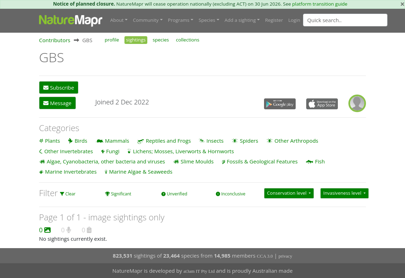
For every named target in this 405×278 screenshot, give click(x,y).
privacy (285, 256)
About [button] (117, 20)
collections (187, 40)
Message (57, 102)
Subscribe (58, 87)
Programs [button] (178, 20)
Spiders (249, 140)
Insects (215, 140)
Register (274, 20)
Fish (320, 161)
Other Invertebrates (68, 151)
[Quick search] (345, 20)
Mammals (117, 140)
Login (294, 20)
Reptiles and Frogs (168, 140)
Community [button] (146, 20)
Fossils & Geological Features (262, 161)
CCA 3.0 (265, 256)
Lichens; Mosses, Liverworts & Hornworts (183, 151)
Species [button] (207, 20)
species (161, 40)
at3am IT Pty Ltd (199, 271)
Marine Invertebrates (71, 171)
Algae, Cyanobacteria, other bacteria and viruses (106, 161)
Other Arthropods (297, 140)
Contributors (54, 40)
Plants (52, 140)
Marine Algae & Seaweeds (140, 171)
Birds (81, 140)
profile (112, 40)
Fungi (113, 151)
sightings (136, 40)
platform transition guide (319, 4)
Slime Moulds (197, 161)
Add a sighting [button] (240, 20)
